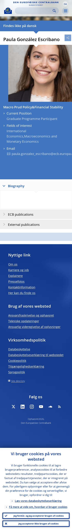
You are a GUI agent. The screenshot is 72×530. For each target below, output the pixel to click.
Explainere (15, 276)
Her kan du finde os (21, 293)
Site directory (18, 381)
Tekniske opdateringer (23, 321)
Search (54, 11)
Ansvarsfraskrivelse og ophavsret (31, 315)
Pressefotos (16, 281)
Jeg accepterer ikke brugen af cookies (38, 523)
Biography (12, 185)
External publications (20, 224)
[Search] (34, 11)
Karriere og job (18, 270)
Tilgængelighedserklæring (26, 366)
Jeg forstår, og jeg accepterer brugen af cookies (39, 515)
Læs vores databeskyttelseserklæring (38, 501)
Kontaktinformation (21, 287)
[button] (65, 3)
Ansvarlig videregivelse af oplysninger (34, 327)
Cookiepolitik (17, 361)
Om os (12, 264)
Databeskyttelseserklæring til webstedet (35, 355)
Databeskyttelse (19, 349)
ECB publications (17, 214)
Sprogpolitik (16, 372)
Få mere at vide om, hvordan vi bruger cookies (38, 507)
